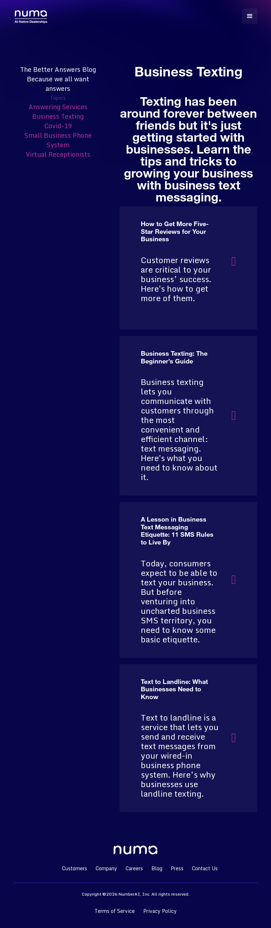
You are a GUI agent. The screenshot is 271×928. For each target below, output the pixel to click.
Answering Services (58, 106)
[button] (250, 16)
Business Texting (58, 116)
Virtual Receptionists (58, 154)
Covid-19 (58, 125)
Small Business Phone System (58, 140)
